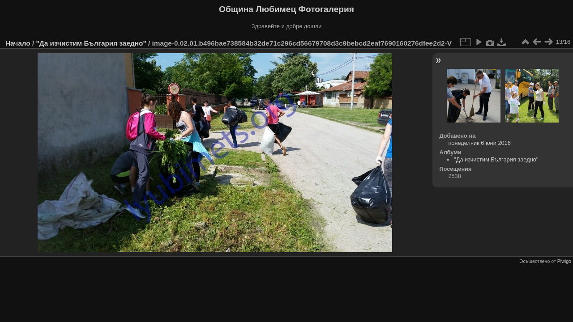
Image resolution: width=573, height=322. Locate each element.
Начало (17, 43)
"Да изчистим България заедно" (91, 43)
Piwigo (564, 261)
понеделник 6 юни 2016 (479, 143)
